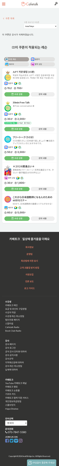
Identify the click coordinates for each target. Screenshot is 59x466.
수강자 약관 (10, 312)
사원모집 (29, 274)
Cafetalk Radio (12, 327)
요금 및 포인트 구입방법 (16, 309)
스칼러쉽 (9, 323)
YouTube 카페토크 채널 (16, 383)
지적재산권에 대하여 (14, 362)
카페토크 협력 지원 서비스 (17, 397)
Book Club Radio (13, 330)
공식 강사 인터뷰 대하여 (16, 351)
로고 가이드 (29, 288)
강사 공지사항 (11, 355)
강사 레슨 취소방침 (13, 366)
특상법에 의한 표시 (29, 261)
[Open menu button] (3, 4)
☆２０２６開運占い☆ (25, 166)
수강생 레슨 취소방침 (14, 316)
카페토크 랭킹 (11, 386)
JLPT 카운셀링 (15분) (23, 71)
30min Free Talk (21, 102)
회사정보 (29, 247)
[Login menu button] (55, 4)
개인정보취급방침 (13, 401)
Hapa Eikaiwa (11, 408)
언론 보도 (29, 281)
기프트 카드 (10, 394)
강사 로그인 (10, 347)
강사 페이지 (10, 344)
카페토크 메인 (11, 305)
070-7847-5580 (17, 432)
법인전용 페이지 (12, 319)
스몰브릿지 (10, 405)
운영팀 (29, 254)
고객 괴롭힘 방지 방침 (29, 267)
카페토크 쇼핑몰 (12, 390)
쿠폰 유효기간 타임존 (31, 22)
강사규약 (9, 358)
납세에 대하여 (11, 369)
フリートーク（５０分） (23, 137)
